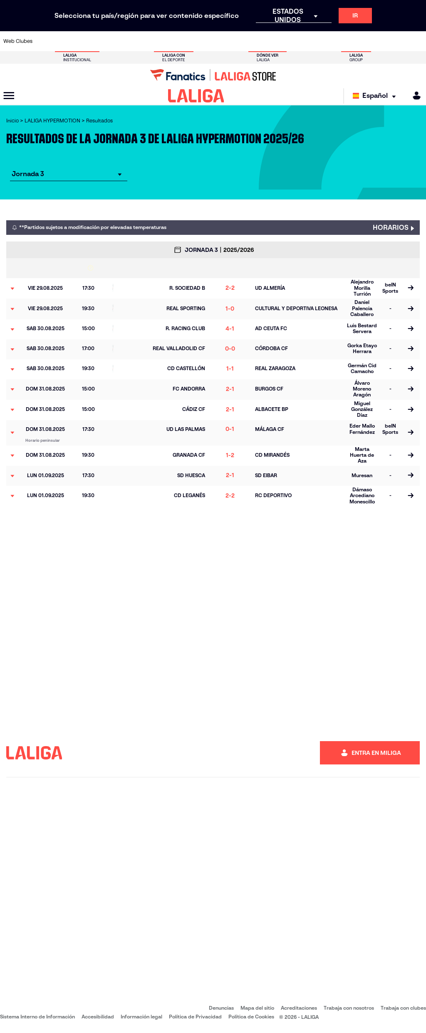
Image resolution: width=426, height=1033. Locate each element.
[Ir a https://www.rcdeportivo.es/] (292, 41)
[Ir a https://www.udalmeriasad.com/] (61, 41)
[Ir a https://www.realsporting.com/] (310, 41)
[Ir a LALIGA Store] (213, 75)
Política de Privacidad (195, 1016)
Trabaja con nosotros (349, 1008)
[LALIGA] (196, 95)
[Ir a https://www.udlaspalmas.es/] (256, 41)
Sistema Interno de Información (37, 1016)
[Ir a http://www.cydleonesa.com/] (168, 41)
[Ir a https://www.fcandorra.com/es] (398, 41)
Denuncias (221, 1008)
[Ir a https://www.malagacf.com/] (221, 41)
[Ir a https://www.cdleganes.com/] (150, 41)
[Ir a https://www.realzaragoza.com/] (328, 41)
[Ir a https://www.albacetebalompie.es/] (44, 41)
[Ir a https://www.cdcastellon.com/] (115, 41)
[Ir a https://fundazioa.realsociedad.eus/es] (416, 41)
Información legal (141, 1016)
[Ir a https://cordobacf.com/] (186, 41)
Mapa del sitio (257, 1008)
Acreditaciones (299, 1008)
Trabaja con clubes (403, 1008)
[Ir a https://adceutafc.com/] (132, 41)
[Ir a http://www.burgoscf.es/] (79, 41)
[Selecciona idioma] (376, 96)
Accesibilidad (98, 1016)
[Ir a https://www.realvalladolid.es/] (381, 41)
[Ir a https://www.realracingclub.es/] (274, 41)
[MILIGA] (414, 96)
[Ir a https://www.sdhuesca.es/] (363, 41)
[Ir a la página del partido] (410, 289)
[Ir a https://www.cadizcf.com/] (97, 41)
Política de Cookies (251, 1016)
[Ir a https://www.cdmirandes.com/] (239, 41)
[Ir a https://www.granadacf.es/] (203, 41)
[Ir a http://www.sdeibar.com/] (345, 41)
